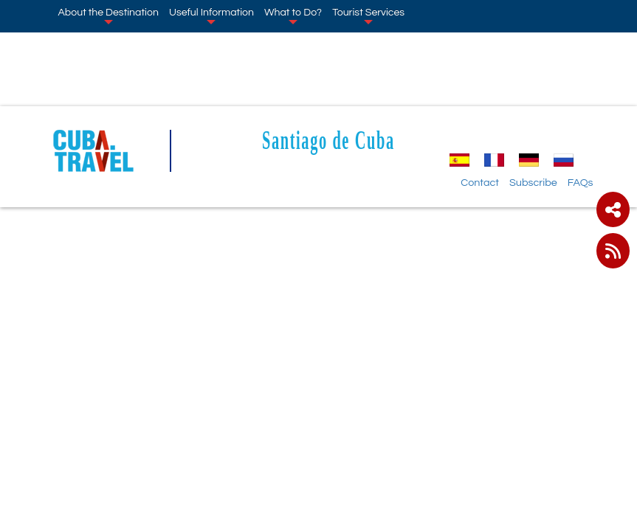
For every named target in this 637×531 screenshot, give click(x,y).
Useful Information (211, 15)
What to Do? (293, 15)
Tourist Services (368, 15)
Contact (480, 182)
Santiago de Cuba (328, 139)
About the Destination (108, 15)
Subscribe (533, 182)
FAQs (580, 182)
